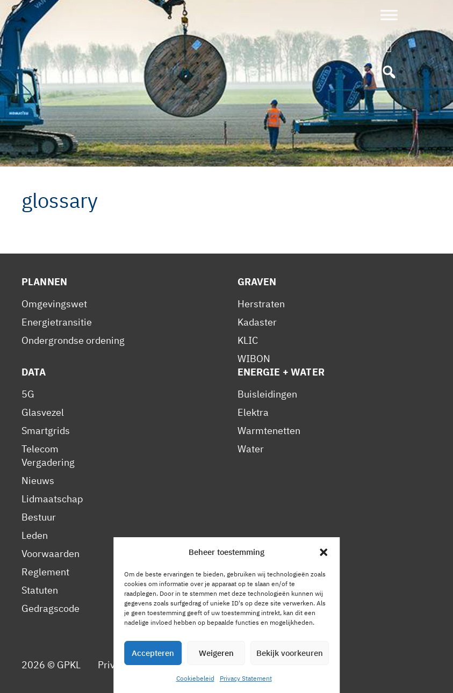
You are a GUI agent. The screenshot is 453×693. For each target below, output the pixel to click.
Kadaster (257, 322)
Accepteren (153, 653)
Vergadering (48, 462)
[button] (323, 552)
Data (33, 372)
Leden (34, 535)
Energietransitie (56, 322)
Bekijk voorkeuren (289, 653)
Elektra (253, 412)
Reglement (45, 572)
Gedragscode (50, 608)
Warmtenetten (269, 430)
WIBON (254, 358)
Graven (257, 282)
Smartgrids (45, 430)
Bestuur (38, 517)
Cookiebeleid (195, 678)
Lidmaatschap (52, 499)
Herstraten (261, 304)
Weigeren (216, 653)
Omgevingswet (54, 304)
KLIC (248, 340)
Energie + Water (281, 372)
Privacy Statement (246, 678)
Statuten (39, 590)
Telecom (40, 449)
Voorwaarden (50, 553)
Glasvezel (42, 412)
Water (251, 449)
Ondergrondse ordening (73, 340)
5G (27, 394)
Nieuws (37, 480)
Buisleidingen (267, 394)
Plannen (44, 282)
